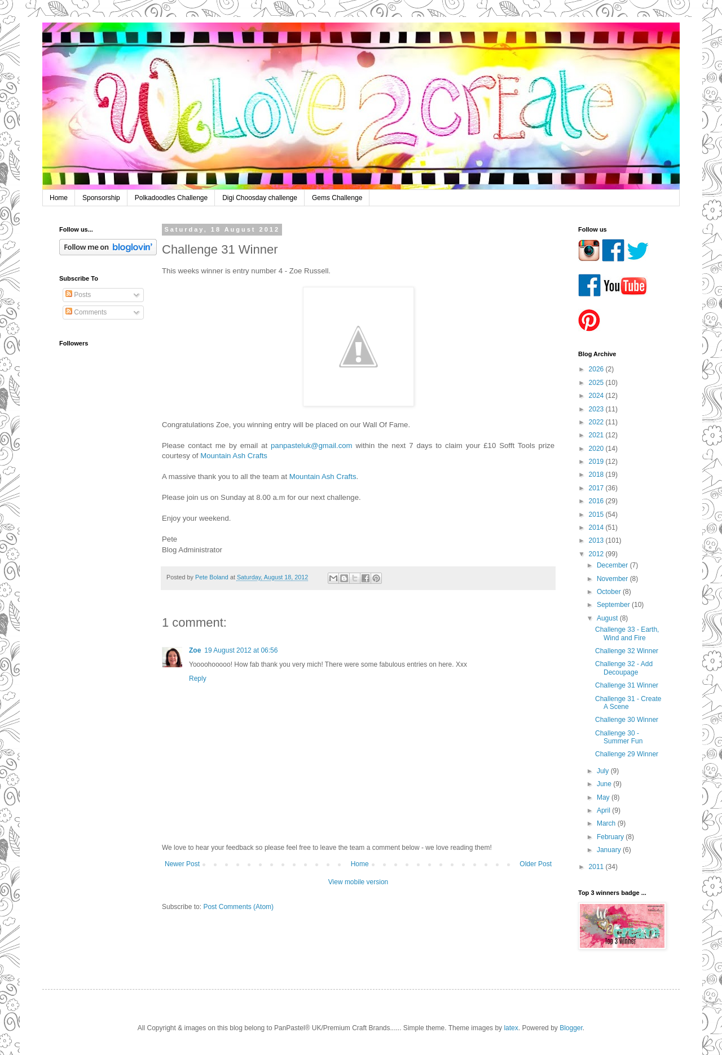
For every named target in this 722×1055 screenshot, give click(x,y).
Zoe (195, 650)
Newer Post (182, 864)
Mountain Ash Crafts (233, 455)
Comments (86, 312)
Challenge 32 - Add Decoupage (624, 668)
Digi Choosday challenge (259, 198)
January (610, 850)
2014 (597, 527)
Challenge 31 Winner (626, 685)
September (614, 605)
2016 (597, 501)
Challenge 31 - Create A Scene (628, 703)
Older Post (536, 864)
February (611, 837)
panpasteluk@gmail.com (312, 445)
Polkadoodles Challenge (171, 198)
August (608, 618)
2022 (597, 422)
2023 (597, 409)
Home (59, 198)
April (604, 810)
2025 (597, 383)
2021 (597, 435)
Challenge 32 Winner (626, 651)
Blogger (571, 1028)
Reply (197, 678)
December (613, 565)
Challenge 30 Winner (626, 720)
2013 (597, 540)
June (605, 784)
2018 (597, 474)
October (610, 592)
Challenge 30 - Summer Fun (618, 737)
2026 (597, 369)
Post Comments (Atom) (238, 907)
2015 (597, 514)
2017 (597, 488)
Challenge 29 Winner (626, 754)
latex (511, 1028)
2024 (597, 396)
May (604, 797)
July (604, 771)
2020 (597, 449)
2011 (597, 867)
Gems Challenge (337, 198)
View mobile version (358, 882)
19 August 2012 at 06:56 (241, 650)
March (607, 823)
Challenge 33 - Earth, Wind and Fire (627, 633)
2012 (597, 554)
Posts (78, 295)
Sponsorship (101, 198)
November (613, 579)
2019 (597, 462)
